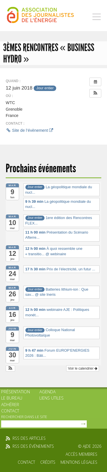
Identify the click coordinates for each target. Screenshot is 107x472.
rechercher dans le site (24, 416)
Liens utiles (51, 398)
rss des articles (29, 438)
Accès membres (81, 454)
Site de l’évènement (29, 130)
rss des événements (33, 446)
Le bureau (11, 398)
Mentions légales (78, 462)
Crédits (47, 462)
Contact (10, 411)
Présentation (15, 391)
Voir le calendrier (82, 368)
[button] (95, 93)
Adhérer (10, 404)
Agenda (47, 391)
